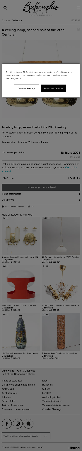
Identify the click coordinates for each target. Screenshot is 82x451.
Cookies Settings (26, 88)
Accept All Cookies (53, 88)
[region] (41, 80)
